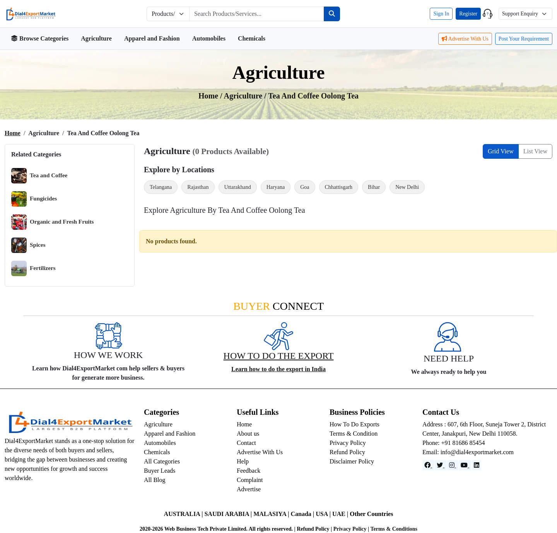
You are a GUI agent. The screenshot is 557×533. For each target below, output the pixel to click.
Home (13, 133)
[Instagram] (452, 465)
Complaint (250, 480)
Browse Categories (39, 38)
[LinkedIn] (476, 465)
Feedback (248, 470)
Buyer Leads (159, 470)
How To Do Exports (354, 424)
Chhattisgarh (339, 187)
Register (468, 14)
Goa (304, 187)
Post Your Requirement (524, 39)
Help (243, 461)
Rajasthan (197, 187)
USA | (324, 514)
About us (248, 433)
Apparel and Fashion (152, 38)
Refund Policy (347, 452)
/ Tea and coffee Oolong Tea (311, 96)
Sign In (441, 14)
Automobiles (209, 38)
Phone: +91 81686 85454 (453, 443)
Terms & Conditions (393, 529)
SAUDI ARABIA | (228, 514)
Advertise (249, 489)
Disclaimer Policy (352, 461)
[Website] (440, 465)
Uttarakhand (237, 187)
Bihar (374, 187)
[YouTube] (465, 465)
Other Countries (371, 514)
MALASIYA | (271, 514)
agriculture (244, 96)
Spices (28, 245)
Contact (246, 443)
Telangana (161, 187)
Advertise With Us (465, 39)
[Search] (332, 14)
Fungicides (34, 199)
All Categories (162, 461)
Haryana (276, 187)
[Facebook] (428, 465)
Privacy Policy (348, 443)
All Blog (155, 480)
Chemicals (251, 38)
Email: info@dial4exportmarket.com (468, 452)
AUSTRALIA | (184, 514)
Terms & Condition (354, 433)
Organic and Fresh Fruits (52, 222)
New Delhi (407, 187)
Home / (211, 96)
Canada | (303, 514)
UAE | (341, 514)
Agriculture (96, 38)
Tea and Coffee (39, 175)
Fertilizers (33, 268)
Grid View (501, 151)
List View (535, 151)
